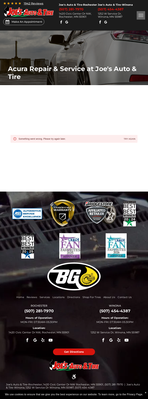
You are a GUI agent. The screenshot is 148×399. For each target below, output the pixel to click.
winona (115, 305)
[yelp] (42, 341)
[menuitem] (20, 297)
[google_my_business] (66, 22)
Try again (129, 139)
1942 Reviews (33, 3)
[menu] (141, 15)
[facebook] (61, 22)
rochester (39, 305)
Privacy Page (134, 394)
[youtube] (50, 341)
